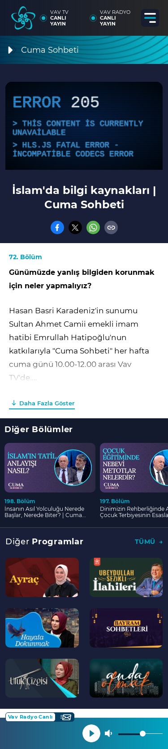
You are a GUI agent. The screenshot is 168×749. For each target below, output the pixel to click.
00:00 (19, 395)
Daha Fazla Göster (46, 403)
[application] (84, 126)
